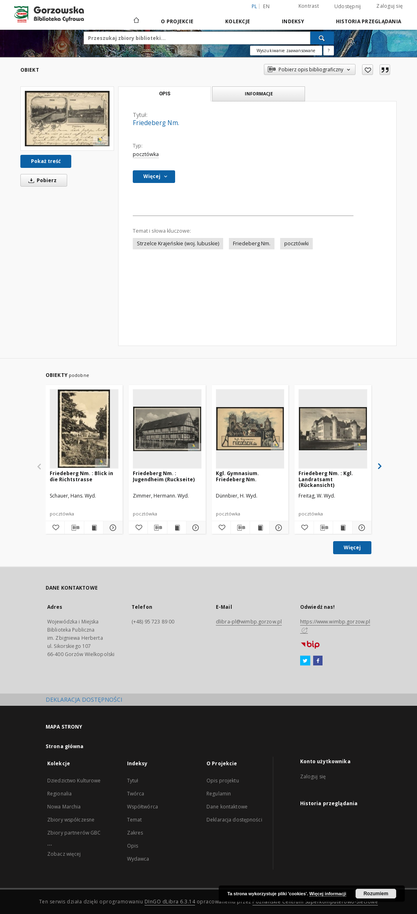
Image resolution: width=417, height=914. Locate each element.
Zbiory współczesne (70, 819)
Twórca (136, 793)
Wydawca (138, 858)
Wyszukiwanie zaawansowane (286, 50)
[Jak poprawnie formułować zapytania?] (328, 50)
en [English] (266, 6)
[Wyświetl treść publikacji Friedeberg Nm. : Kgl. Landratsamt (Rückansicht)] (342, 527)
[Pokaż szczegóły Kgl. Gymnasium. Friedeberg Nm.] (277, 527)
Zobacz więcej (64, 853)
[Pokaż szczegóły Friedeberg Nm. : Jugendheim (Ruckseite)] (194, 527)
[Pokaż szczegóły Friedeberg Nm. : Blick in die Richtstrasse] (111, 527)
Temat (134, 819)
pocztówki (296, 243)
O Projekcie (177, 21)
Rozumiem (376, 893)
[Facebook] (318, 661)
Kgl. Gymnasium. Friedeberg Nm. (237, 476)
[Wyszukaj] (322, 37)
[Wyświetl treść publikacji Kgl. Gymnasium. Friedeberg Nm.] (259, 527)
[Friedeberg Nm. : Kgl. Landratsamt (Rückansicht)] (333, 429)
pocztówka (146, 154)
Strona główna (65, 746)
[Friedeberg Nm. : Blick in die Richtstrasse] (84, 429)
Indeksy (293, 21)
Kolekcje (237, 21)
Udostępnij (347, 6)
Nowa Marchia (64, 806)
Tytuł (132, 780)
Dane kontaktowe (227, 806)
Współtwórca (142, 806)
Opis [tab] (164, 94)
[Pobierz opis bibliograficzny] (74, 527)
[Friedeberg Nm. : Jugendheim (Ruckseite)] (167, 429)
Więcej (352, 547)
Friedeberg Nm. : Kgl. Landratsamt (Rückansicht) (325, 479)
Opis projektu (222, 780)
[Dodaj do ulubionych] (367, 69)
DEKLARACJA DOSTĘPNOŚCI (84, 699)
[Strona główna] (136, 21)
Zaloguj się (389, 5)
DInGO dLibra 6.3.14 (170, 901)
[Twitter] (305, 661)
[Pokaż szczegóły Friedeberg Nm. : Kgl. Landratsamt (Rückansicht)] (360, 527)
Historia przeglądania (368, 21)
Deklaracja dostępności (234, 819)
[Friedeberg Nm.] (67, 118)
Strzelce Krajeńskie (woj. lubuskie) (178, 243)
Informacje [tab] (259, 93)
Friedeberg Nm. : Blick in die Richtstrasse (81, 476)
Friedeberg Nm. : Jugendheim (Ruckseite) (164, 476)
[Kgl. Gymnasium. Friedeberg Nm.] (250, 429)
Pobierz (41, 180)
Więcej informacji (327, 893)
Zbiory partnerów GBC (74, 832)
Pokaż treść (46, 161)
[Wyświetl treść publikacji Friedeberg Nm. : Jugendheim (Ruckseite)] (176, 527)
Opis (132, 845)
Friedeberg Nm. (251, 243)
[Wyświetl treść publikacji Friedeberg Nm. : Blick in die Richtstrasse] (93, 527)
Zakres (135, 832)
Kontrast (308, 5)
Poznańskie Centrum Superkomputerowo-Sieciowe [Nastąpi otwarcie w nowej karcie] (315, 901)
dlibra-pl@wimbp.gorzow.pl (249, 621)
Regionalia (59, 793)
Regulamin (218, 793)
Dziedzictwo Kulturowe (74, 780)
